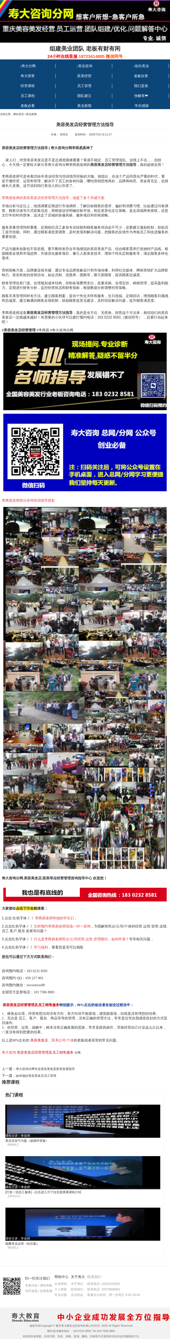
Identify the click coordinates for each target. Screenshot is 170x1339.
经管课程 (28, 86)
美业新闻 (84, 106)
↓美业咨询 (84, 66)
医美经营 (84, 76)
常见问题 (60, 1295)
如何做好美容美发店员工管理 (36, 1075)
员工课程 (28, 96)
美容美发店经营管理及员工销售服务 (45, 1052)
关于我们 (77, 1284)
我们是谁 (141, 86)
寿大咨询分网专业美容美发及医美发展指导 (45, 1069)
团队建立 (84, 96)
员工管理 (84, 86)
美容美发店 (39, 1040)
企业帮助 (60, 1284)
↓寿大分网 (28, 66)
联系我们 (77, 1289)
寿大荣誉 (28, 76)
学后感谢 (142, 106)
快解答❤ (141, 96)
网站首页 (18, 114)
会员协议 (77, 1295)
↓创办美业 (141, 66)
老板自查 (141, 76)
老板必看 (28, 106)
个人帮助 (60, 1289)
